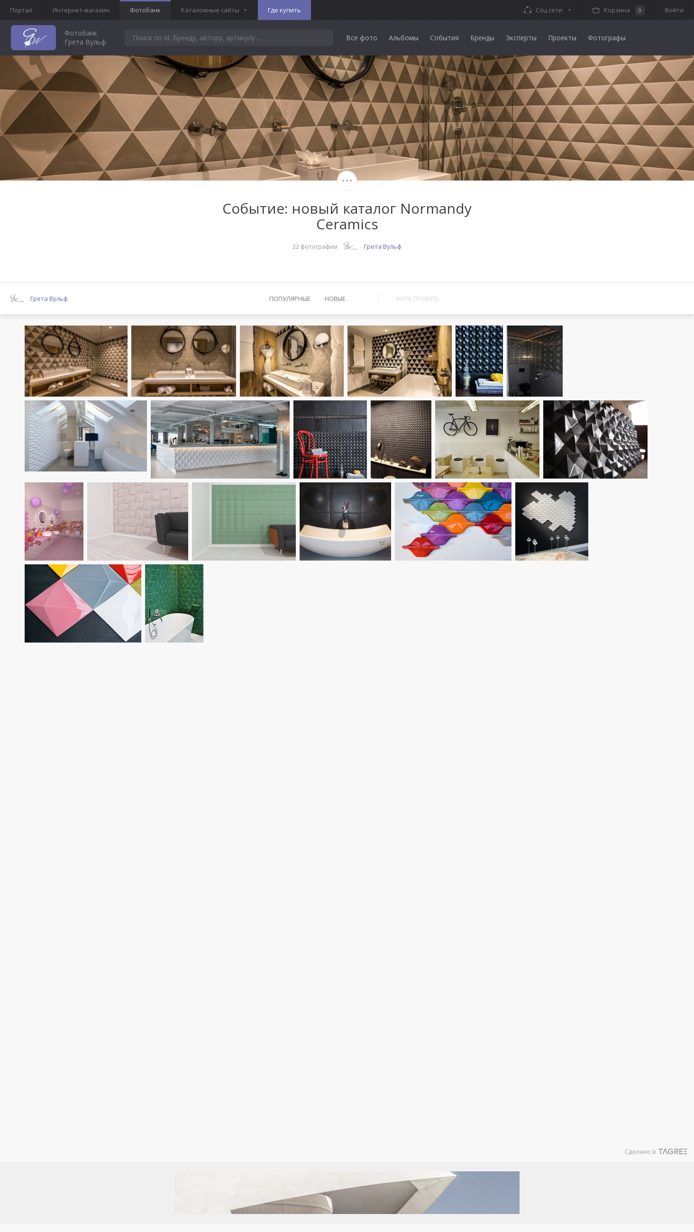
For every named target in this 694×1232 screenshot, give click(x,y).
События (444, 37)
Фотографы (607, 37)
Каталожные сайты (210, 10)
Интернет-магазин (81, 10)
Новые (335, 298)
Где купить (284, 10)
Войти (674, 10)
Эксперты (521, 37)
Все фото (361, 37)
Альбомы (404, 37)
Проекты (562, 37)
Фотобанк (145, 10)
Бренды (482, 37)
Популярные (289, 298)
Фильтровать (417, 298)
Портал (21, 10)
